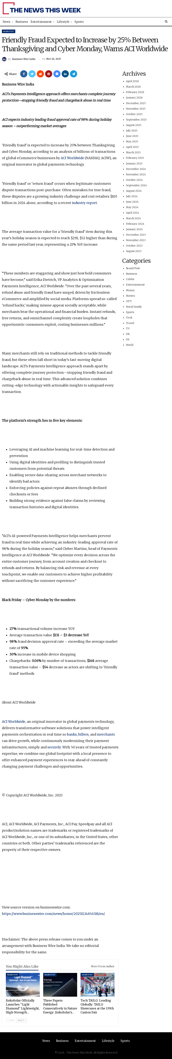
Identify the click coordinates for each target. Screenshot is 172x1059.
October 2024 (134, 180)
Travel (130, 323)
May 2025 (132, 141)
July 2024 (132, 196)
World (129, 345)
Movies (130, 295)
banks (72, 734)
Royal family (134, 306)
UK (128, 334)
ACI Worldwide (72, 158)
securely (54, 747)
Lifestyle (63, 22)
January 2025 (134, 163)
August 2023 (133, 251)
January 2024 (134, 229)
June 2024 (132, 201)
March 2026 (133, 86)
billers (83, 734)
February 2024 (135, 223)
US (127, 339)
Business (21, 22)
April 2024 (132, 212)
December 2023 (136, 234)
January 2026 (134, 97)
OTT (129, 301)
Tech (129, 317)
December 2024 (136, 169)
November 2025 (135, 108)
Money (130, 290)
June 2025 (132, 136)
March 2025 (133, 152)
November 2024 (136, 174)
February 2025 (135, 158)
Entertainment (41, 22)
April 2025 (132, 147)
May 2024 (132, 207)
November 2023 (136, 240)
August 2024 (134, 191)
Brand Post (8, 31)
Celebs (130, 279)
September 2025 (136, 119)
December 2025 (136, 103)
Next (22, 1020)
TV (128, 328)
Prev (11, 1020)
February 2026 (135, 92)
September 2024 (136, 185)
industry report (84, 203)
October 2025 (134, 114)
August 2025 (133, 125)
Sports (79, 22)
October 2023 (134, 245)
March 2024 (133, 218)
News (6, 22)
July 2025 (131, 130)
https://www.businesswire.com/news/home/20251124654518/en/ (53, 914)
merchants (106, 734)
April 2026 (132, 81)
